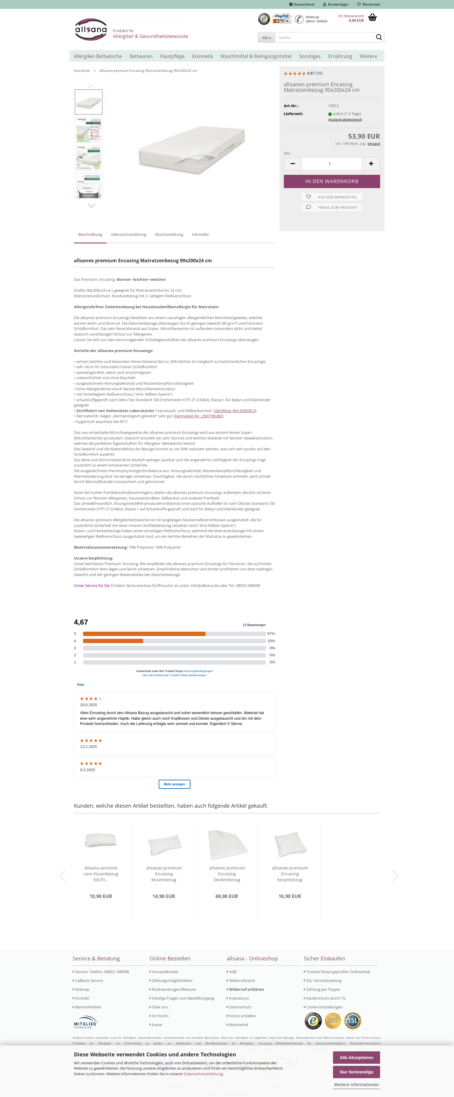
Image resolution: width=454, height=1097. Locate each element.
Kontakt (81, 998)
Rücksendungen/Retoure (173, 989)
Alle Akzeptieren (356, 1057)
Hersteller (200, 234)
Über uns (159, 1007)
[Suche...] (266, 37)
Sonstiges (310, 56)
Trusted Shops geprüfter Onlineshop (337, 971)
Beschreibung (90, 234)
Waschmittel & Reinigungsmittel (256, 56)
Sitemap (81, 989)
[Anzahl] (331, 163)
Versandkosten (164, 971)
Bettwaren (141, 56)
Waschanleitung (169, 234)
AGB (231, 971)
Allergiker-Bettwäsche (98, 56)
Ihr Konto (159, 1015)
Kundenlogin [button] (335, 4)
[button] (302, 4)
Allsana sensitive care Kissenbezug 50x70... (101, 873)
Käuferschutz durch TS (324, 998)
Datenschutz (239, 1007)
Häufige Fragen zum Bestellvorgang (182, 998)
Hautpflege (172, 56)
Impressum (238, 998)
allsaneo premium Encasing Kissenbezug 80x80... (290, 874)
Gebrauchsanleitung (128, 234)
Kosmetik (202, 56)
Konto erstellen (241, 1015)
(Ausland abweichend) (345, 119)
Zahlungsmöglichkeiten (171, 980)
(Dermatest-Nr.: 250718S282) (198, 416)
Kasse (156, 1024)
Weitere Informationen (356, 1084)
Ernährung (340, 56)
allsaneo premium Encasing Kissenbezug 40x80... (164, 874)
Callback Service (88, 980)
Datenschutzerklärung (203, 1073)
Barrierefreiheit (87, 1007)
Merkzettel (368, 4)
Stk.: (287, 153)
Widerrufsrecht (241, 980)
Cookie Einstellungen (323, 1007)
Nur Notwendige (356, 1072)
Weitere (368, 56)
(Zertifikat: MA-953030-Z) (235, 410)
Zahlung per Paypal (322, 989)
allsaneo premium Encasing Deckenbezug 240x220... (227, 874)
